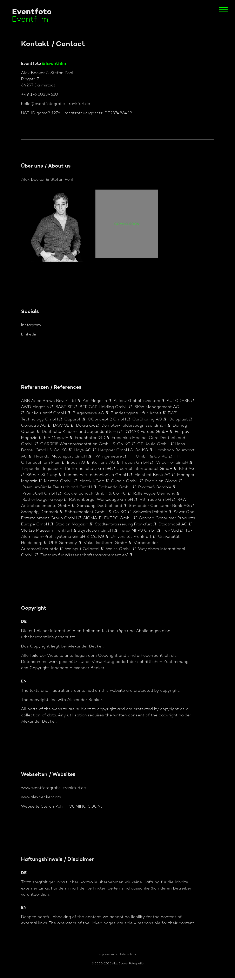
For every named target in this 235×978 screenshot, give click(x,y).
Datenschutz (127, 954)
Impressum (106, 954)
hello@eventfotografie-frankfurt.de (55, 104)
